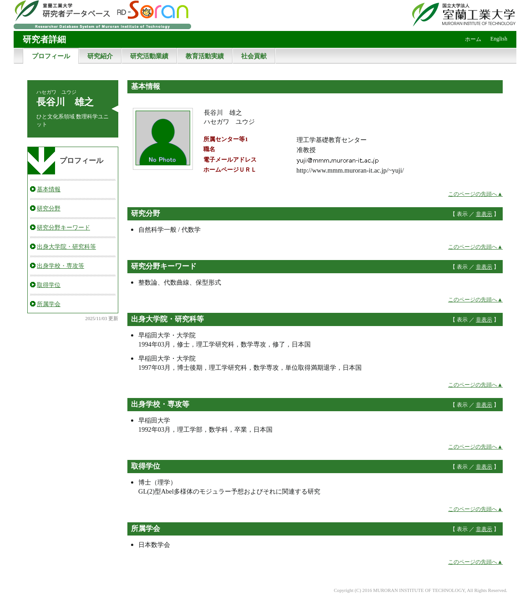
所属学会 (49, 304)
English (498, 39)
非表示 (484, 214)
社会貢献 (254, 56)
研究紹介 (100, 56)
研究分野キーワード (63, 227)
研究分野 (49, 208)
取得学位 (49, 284)
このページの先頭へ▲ (475, 194)
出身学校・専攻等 (60, 265)
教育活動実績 (205, 56)
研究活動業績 (149, 56)
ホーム (473, 39)
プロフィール (51, 56)
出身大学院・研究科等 (66, 246)
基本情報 (49, 189)
